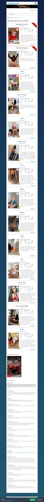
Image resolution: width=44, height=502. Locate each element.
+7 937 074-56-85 (22, 214)
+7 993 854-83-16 (22, 120)
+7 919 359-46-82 (22, 96)
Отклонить (39, 499)
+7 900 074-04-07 (22, 284)
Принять (32, 499)
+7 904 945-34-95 (22, 49)
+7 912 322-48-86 (22, 26)
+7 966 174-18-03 (22, 143)
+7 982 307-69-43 (22, 73)
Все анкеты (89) (11, 14)
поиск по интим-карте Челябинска (22, 452)
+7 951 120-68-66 (22, 237)
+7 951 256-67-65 (22, 331)
